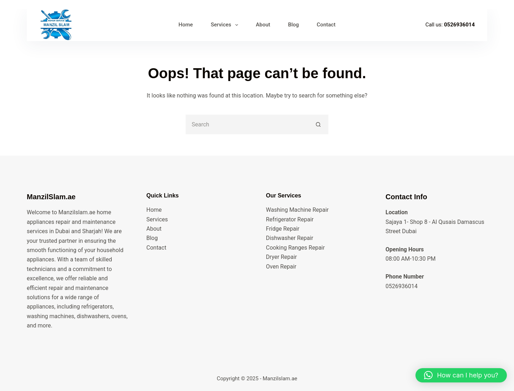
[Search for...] (247, 124)
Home (154, 209)
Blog (152, 238)
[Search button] (318, 124)
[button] (461, 375)
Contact (156, 247)
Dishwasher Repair (289, 238)
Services (157, 219)
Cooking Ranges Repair (295, 247)
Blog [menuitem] (293, 24)
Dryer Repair (281, 257)
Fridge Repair (282, 228)
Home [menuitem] (185, 24)
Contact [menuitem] (326, 24)
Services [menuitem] (226, 25)
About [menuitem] (263, 24)
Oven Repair (281, 266)
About (154, 228)
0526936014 (459, 24)
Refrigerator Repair (289, 219)
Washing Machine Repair (297, 209)
